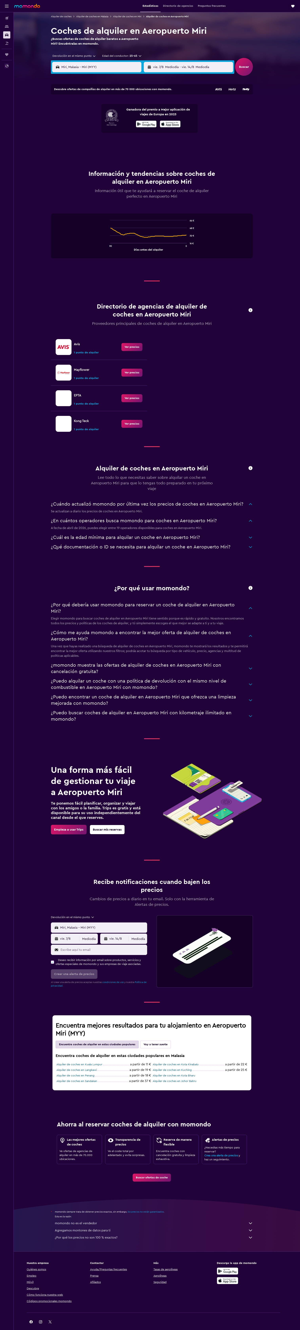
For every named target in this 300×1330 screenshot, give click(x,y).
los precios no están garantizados (151, 1202)
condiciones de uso (118, 972)
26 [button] (105, 142)
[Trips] (7, 55)
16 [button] (143, 123)
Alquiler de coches (66, 16)
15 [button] (133, 123)
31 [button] (86, 151)
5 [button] (105, 113)
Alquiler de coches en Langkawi (81, 1060)
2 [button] (143, 104)
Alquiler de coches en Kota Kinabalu (181, 1054)
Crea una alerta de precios (226, 1145)
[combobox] (77, 56)
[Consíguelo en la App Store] (238, 1270)
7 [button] (124, 113)
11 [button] (96, 123)
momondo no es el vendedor (159, 1213)
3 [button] (86, 113)
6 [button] (115, 113)
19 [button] (105, 132)
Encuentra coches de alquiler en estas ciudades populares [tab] (102, 1034)
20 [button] (115, 132)
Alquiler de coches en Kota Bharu (179, 1065)
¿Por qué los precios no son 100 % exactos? (159, 1227)
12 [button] (105, 123)
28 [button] (124, 142)
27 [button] (115, 142)
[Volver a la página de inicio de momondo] (27, 6)
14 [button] (124, 123)
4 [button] (96, 113)
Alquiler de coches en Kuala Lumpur (84, 1054)
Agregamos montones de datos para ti (159, 1220)
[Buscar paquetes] (7, 43)
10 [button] (86, 123)
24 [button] (86, 142)
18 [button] (95, 132)
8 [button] (134, 113)
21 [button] (124, 132)
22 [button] (134, 132)
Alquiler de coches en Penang (80, 1065)
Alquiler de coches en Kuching (177, 1060)
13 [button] (114, 123)
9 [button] (143, 113)
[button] (6, 6)
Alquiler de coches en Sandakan (81, 1071)
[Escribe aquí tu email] (108, 940)
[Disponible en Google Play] (238, 1261)
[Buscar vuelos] (7, 18)
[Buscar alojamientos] (7, 27)
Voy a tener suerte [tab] (160, 1034)
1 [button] (133, 104)
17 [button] (86, 132)
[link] (136, 337)
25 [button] (96, 142)
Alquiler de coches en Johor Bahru (179, 1071)
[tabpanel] (157, 230)
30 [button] (143, 142)
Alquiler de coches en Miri (132, 16)
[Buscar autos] (7, 35)
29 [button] (134, 142)
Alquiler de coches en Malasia (97, 16)
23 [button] (143, 132)
